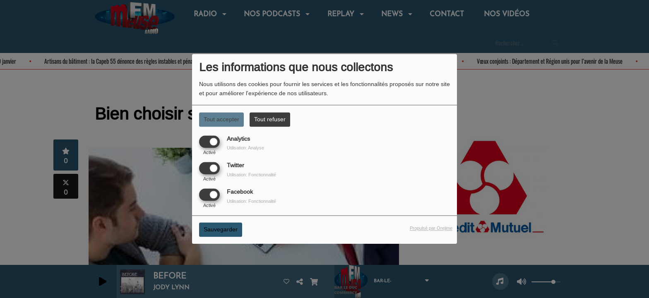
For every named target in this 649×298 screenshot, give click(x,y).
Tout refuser (270, 119)
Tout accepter (221, 119)
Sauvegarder (221, 229)
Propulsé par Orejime (431, 228)
